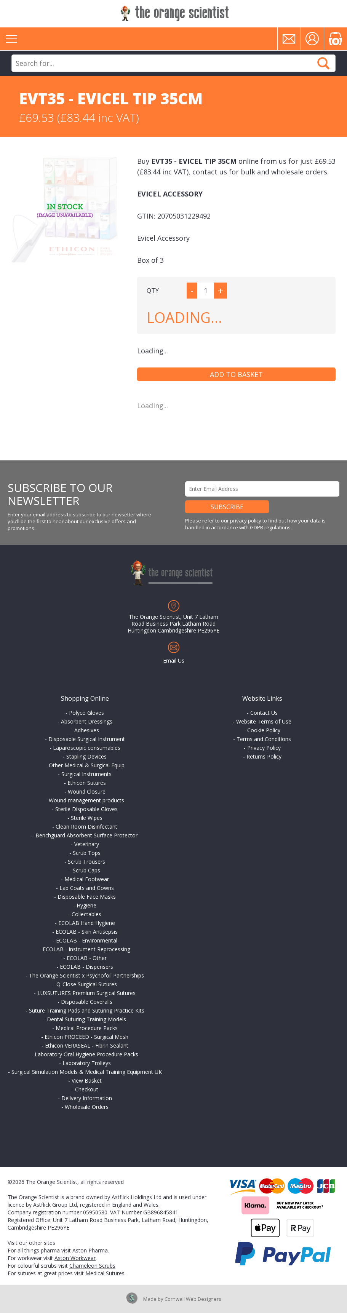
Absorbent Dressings (86, 721)
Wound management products (86, 800)
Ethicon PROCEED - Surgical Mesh (86, 1036)
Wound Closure (87, 791)
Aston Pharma (90, 1250)
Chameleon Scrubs (92, 1265)
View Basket (87, 1080)
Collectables (86, 914)
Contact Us (264, 712)
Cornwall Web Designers (193, 1298)
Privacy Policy (264, 747)
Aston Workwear (75, 1258)
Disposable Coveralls (86, 1001)
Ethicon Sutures (86, 782)
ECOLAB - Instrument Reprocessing (86, 949)
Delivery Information (86, 1098)
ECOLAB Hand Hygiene (86, 922)
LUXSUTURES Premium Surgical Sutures (86, 993)
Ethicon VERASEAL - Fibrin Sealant (86, 1045)
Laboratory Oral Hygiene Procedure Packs (86, 1054)
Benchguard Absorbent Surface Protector (86, 835)
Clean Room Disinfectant (86, 826)
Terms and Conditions (264, 739)
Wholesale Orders (87, 1106)
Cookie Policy (263, 730)
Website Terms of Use (263, 721)
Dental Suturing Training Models (86, 1019)
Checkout (86, 1089)
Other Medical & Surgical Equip (87, 765)
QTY (153, 290)
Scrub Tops (87, 852)
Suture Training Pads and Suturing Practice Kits (86, 1010)
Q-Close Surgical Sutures (86, 984)
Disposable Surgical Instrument (86, 739)
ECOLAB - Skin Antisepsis (87, 931)
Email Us (173, 660)
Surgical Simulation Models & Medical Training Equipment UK (86, 1071)
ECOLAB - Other (87, 958)
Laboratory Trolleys (86, 1063)
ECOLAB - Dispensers (86, 966)
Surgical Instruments (86, 774)
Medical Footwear (86, 879)
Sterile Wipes (86, 817)
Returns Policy (263, 756)
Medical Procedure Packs (87, 1028)
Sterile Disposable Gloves (86, 809)
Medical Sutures (105, 1273)
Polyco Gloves (86, 712)
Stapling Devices (86, 756)
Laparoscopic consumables (86, 747)
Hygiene (86, 905)
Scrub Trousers (86, 861)
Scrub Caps (86, 870)
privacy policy (245, 520)
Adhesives (86, 730)
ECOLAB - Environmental (86, 940)
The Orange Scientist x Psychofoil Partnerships (86, 975)
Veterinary (86, 844)
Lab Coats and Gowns (86, 887)
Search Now (323, 63)
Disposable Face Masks (87, 896)
